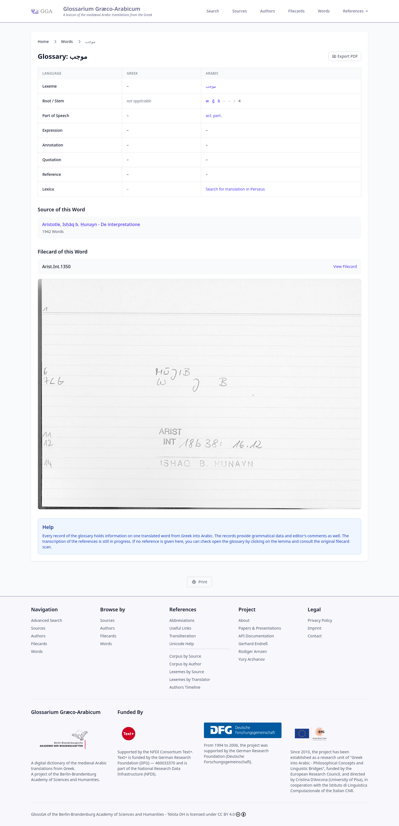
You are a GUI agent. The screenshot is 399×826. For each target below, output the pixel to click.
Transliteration (182, 635)
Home (43, 41)
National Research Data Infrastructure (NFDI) (148, 771)
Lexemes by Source (186, 671)
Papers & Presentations (260, 628)
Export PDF (345, 56)
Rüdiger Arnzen (253, 651)
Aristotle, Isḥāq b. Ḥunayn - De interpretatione (91, 224)
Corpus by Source (185, 656)
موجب (211, 86)
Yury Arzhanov (252, 659)
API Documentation (256, 635)
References (356, 11)
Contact (315, 635)
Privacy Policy (320, 620)
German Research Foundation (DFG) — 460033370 (154, 760)
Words (324, 11)
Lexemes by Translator (189, 679)
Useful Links (180, 628)
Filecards (296, 11)
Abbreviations (181, 620)
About (244, 620)
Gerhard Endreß (253, 643)
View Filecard (345, 266)
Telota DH (176, 814)
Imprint (314, 628)
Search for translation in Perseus (235, 189)
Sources (239, 11)
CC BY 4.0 (226, 814)
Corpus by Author (185, 664)
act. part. (214, 115)
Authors (267, 11)
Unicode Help (181, 643)
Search (213, 11)
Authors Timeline (184, 687)
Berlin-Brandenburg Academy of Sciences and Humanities (111, 814)
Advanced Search (46, 620)
